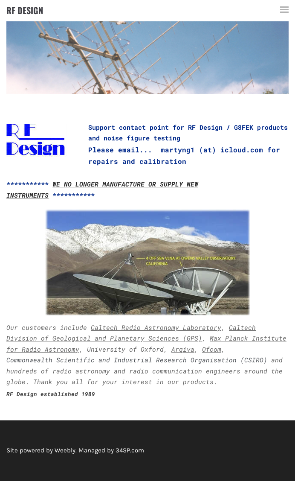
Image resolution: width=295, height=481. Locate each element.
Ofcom (211, 349)
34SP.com (130, 450)
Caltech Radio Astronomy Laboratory (156, 327)
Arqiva (182, 349)
